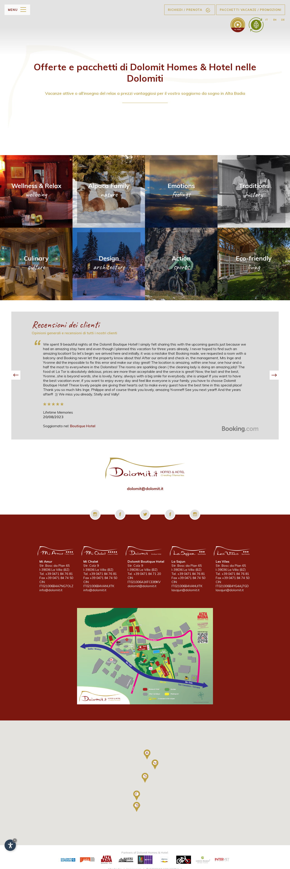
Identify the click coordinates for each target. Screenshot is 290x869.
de (283, 19)
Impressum (133, 864)
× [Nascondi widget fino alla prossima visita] (15, 840)
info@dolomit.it (50, 591)
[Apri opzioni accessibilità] (10, 845)
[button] (15, 375)
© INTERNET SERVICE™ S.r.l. (164, 864)
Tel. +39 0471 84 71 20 (144, 574)
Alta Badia (115, 864)
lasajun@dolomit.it (185, 591)
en (274, 19)
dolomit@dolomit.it (145, 488)
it (266, 19)
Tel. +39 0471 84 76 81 (56, 574)
